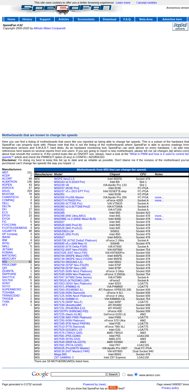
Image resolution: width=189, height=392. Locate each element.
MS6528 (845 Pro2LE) (68, 228)
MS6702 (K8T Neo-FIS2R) (70, 249)
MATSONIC (9, 255)
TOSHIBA (8, 292)
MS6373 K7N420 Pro (67, 200)
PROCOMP (9, 264)
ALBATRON (9, 181)
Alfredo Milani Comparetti (49, 28)
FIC (4, 221)
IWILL (6, 246)
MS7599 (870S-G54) (67, 338)
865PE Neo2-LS (64, 178)
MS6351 (59, 194)
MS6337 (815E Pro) (66, 188)
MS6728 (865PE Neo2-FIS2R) (73, 258)
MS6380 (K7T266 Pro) (68, 203)
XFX (4, 304)
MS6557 (59, 237)
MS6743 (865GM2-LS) (68, 261)
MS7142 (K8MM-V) (66, 298)
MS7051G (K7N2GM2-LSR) (71, 280)
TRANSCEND (11, 295)
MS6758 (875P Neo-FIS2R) (71, 265)
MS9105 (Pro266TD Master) (72, 348)
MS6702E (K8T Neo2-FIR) (70, 252)
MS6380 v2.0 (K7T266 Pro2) (72, 206)
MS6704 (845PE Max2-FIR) (71, 255)
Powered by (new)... (95, 384)
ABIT (5, 172)
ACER (6, 175)
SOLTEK (7, 280)
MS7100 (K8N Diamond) (69, 292)
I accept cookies (147, 2)
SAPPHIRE (9, 274)
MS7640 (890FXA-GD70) (70, 342)
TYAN (6, 301)
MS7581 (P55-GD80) (67, 335)
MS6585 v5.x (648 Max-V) (70, 243)
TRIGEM (7, 298)
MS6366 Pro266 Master (69, 197)
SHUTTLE (8, 277)
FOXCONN (9, 224)
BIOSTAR (8, 193)
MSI (4, 261)
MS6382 (59, 209)
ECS (5, 212)
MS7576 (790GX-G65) (68, 332)
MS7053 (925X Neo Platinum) (73, 283)
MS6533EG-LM (64, 231)
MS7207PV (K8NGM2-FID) (71, 311)
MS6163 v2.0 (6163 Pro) (69, 181)
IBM (4, 240)
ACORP (7, 178)
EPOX (6, 215)
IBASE (6, 237)
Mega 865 (60, 354)
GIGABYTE (9, 230)
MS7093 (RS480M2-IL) (68, 289)
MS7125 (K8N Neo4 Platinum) (73, 295)
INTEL (6, 243)
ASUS (6, 190)
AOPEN (7, 184)
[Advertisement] (48, 79)
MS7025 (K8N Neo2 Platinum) (73, 271)
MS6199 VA (61, 185)
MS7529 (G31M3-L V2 (68, 329)
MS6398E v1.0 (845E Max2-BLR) (75, 218)
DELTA (6, 206)
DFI (4, 209)
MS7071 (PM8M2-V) (67, 286)
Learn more (123, 2)
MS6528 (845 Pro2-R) (68, 225)
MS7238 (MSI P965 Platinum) (73, 317)
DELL (5, 203)
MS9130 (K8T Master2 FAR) (72, 351)
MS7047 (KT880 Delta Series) (73, 277)
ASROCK (8, 187)
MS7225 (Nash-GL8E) (68, 314)
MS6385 (59, 212)
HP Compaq (9, 234)
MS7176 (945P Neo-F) (68, 301)
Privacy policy (170, 387)
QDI (4, 267)
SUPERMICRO (11, 289)
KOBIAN (7, 252)
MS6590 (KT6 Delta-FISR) (70, 246)
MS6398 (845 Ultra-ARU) (70, 215)
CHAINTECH (10, 197)
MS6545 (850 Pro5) (66, 234)
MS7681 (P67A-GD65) (68, 345)
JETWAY (7, 249)
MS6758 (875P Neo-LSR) (70, 268)
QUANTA (8, 270)
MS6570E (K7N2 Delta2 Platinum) (75, 240)
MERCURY (9, 258)
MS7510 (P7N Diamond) (69, 326)
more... (159, 197)
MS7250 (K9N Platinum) (69, 320)
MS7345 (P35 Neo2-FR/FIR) (72, 323)
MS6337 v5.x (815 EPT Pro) (71, 191)
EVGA (6, 218)
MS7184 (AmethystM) (67, 305)
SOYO (6, 286)
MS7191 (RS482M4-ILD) (69, 308)
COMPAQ (8, 200)
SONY (6, 283)
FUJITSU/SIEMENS (14, 227)
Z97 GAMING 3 (64, 357)
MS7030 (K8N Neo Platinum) (72, 274)
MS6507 (59, 221)
